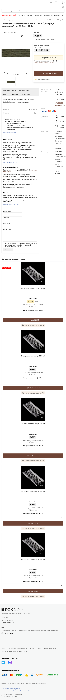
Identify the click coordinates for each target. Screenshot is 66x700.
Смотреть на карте (10, 162)
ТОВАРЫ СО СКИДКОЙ (9, 15)
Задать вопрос (26, 94)
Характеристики (24, 90)
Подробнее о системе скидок (44, 63)
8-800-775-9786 (8, 623)
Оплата (5, 94)
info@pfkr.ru (9, 633)
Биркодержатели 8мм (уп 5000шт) (33, 356)
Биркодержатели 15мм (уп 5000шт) (33, 424)
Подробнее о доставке (11, 205)
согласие (13, 244)
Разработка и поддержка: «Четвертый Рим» (14, 695)
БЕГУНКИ (22, 15)
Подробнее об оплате (10, 132)
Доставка (15, 94)
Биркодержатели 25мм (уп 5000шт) (33, 559)
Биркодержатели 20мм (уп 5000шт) (33, 491)
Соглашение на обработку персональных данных (17, 690)
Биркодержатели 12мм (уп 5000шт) (33, 288)
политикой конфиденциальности (18, 245)
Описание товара (9, 90)
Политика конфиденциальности (12, 688)
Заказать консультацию (60, 104)
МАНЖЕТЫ (38, 15)
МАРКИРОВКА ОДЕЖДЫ (51, 15)
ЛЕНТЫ (29, 15)
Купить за (33, 320)
